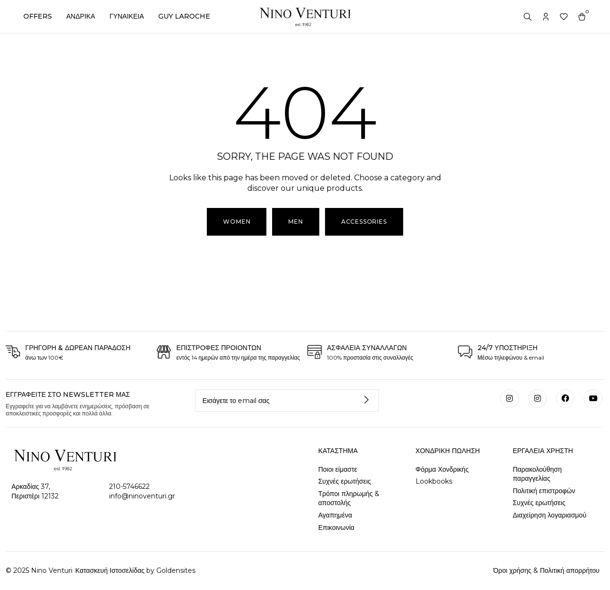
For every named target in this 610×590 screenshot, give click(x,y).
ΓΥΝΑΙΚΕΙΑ (127, 16)
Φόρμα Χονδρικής (442, 469)
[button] (295, 222)
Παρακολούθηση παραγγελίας (537, 474)
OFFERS (37, 16)
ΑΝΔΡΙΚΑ (80, 16)
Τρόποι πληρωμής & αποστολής (348, 498)
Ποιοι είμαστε (337, 469)
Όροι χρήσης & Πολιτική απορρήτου (546, 570)
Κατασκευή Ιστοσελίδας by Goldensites (134, 570)
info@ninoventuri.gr (142, 496)
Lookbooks (434, 481)
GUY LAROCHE (184, 16)
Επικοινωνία (336, 527)
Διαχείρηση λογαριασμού (549, 515)
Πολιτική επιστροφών (544, 490)
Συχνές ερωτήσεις (344, 481)
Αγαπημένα (335, 515)
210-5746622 (129, 486)
